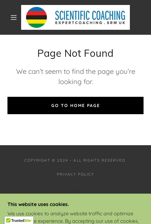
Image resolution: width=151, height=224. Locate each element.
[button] (14, 17)
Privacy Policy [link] (75, 174)
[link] (75, 17)
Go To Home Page (75, 105)
